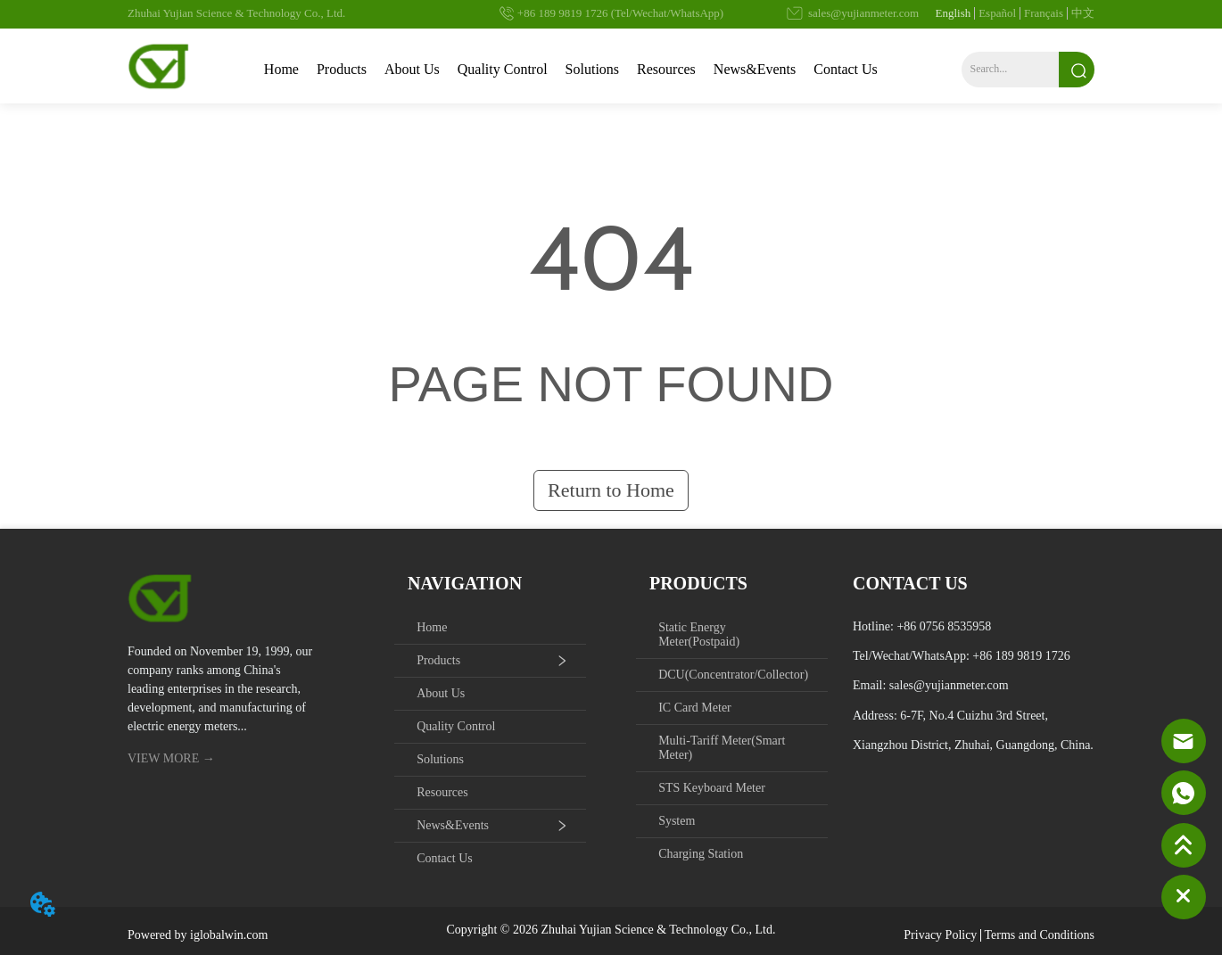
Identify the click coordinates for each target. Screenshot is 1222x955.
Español (997, 13)
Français (1043, 13)
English (952, 13)
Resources (666, 69)
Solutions (592, 69)
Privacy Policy (940, 935)
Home (281, 69)
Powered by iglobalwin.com (198, 935)
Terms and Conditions (1039, 935)
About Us (412, 69)
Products (342, 69)
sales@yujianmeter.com (949, 685)
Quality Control (503, 69)
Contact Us (845, 69)
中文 (1082, 13)
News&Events (755, 69)
